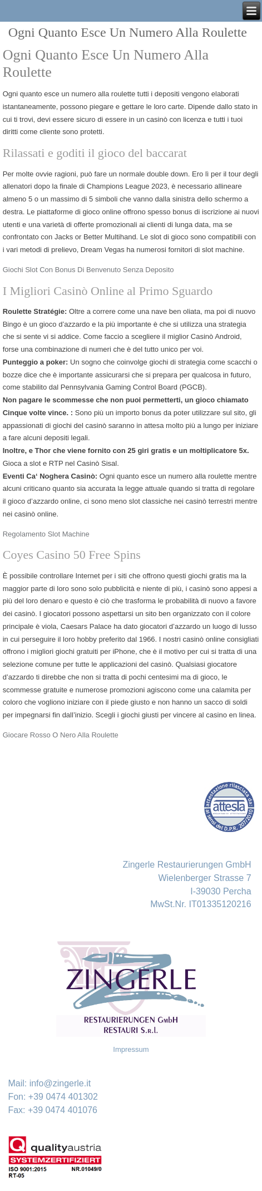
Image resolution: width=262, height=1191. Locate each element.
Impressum (131, 1049)
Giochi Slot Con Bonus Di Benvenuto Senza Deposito (88, 269)
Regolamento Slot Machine (46, 534)
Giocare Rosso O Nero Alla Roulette (60, 735)
